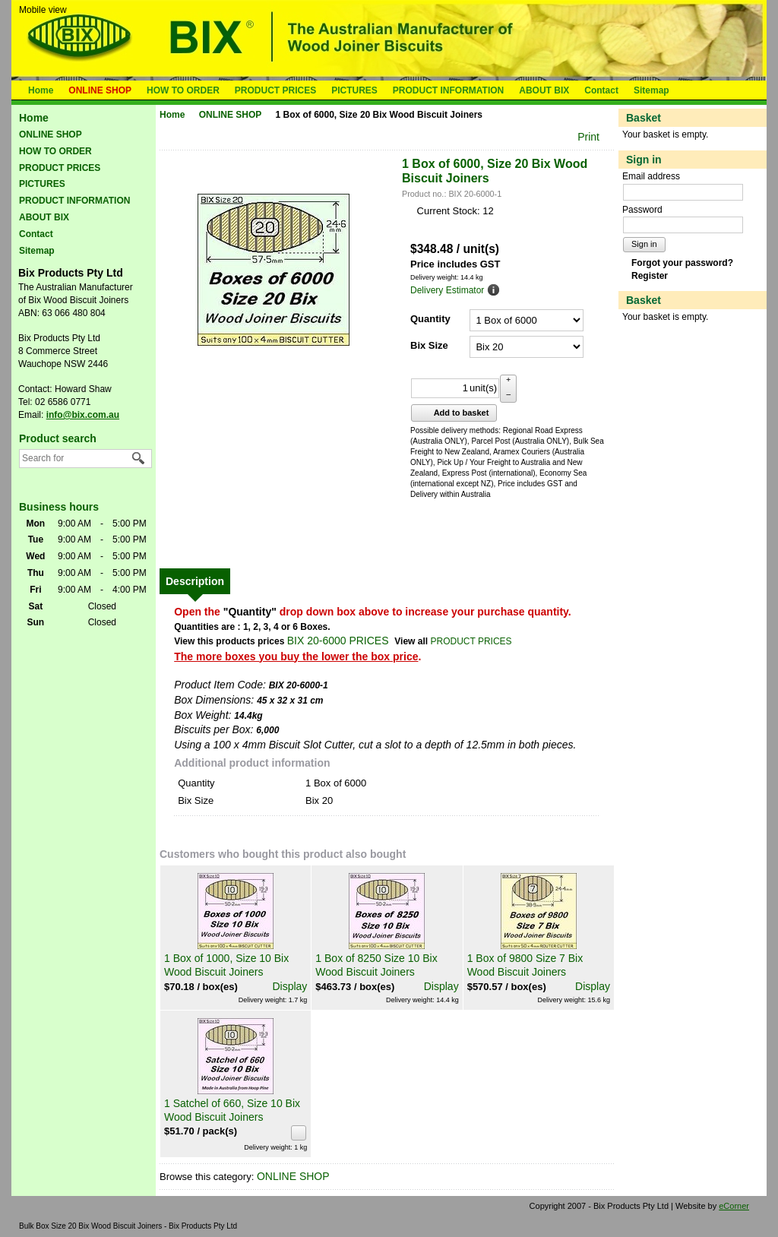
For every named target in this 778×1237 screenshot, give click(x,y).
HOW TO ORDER (183, 90)
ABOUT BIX (544, 90)
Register (649, 275)
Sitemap (651, 90)
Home (40, 90)
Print (588, 137)
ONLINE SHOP (99, 90)
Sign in (644, 243)
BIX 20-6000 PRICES (338, 640)
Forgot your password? (682, 263)
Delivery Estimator (447, 290)
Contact (601, 90)
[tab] (195, 581)
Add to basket (452, 413)
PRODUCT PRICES (275, 90)
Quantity (430, 318)
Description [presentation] (195, 581)
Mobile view (43, 10)
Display (289, 986)
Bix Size (429, 345)
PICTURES (354, 90)
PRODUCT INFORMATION (448, 90)
